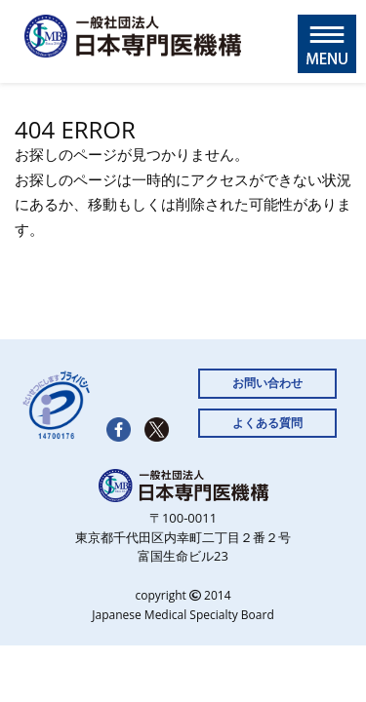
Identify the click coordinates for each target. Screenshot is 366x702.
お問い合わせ (267, 382)
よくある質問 (267, 422)
